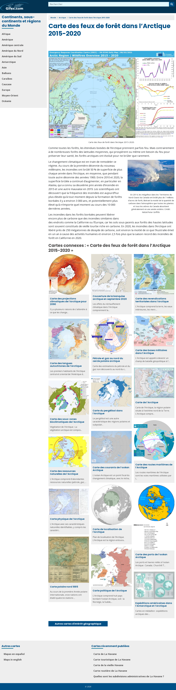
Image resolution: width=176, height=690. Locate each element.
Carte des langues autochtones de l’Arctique (66, 365)
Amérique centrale (12, 45)
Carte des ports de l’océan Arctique (151, 556)
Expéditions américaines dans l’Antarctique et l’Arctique (153, 604)
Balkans (6, 73)
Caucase (6, 84)
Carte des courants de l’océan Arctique (111, 469)
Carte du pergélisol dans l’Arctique (107, 412)
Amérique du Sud (11, 56)
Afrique (6, 34)
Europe (6, 89)
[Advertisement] (95, 44)
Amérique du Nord (12, 50)
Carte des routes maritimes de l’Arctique (153, 466)
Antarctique (9, 61)
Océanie (6, 101)
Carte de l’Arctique (146, 402)
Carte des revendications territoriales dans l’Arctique (152, 300)
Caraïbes (7, 78)
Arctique (62, 18)
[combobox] (108, 4)
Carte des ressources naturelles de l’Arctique (64, 472)
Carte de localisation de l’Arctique (107, 531)
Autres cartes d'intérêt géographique (78, 623)
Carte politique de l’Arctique (110, 590)
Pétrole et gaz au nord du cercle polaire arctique (108, 360)
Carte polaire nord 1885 (64, 586)
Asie (4, 67)
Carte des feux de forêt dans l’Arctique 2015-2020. (111, 142)
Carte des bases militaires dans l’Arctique (151, 352)
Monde (53, 18)
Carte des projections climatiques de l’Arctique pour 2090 (68, 301)
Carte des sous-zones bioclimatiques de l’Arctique (67, 420)
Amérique (7, 39)
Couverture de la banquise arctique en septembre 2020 (110, 297)
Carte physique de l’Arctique (67, 519)
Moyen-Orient (10, 95)
